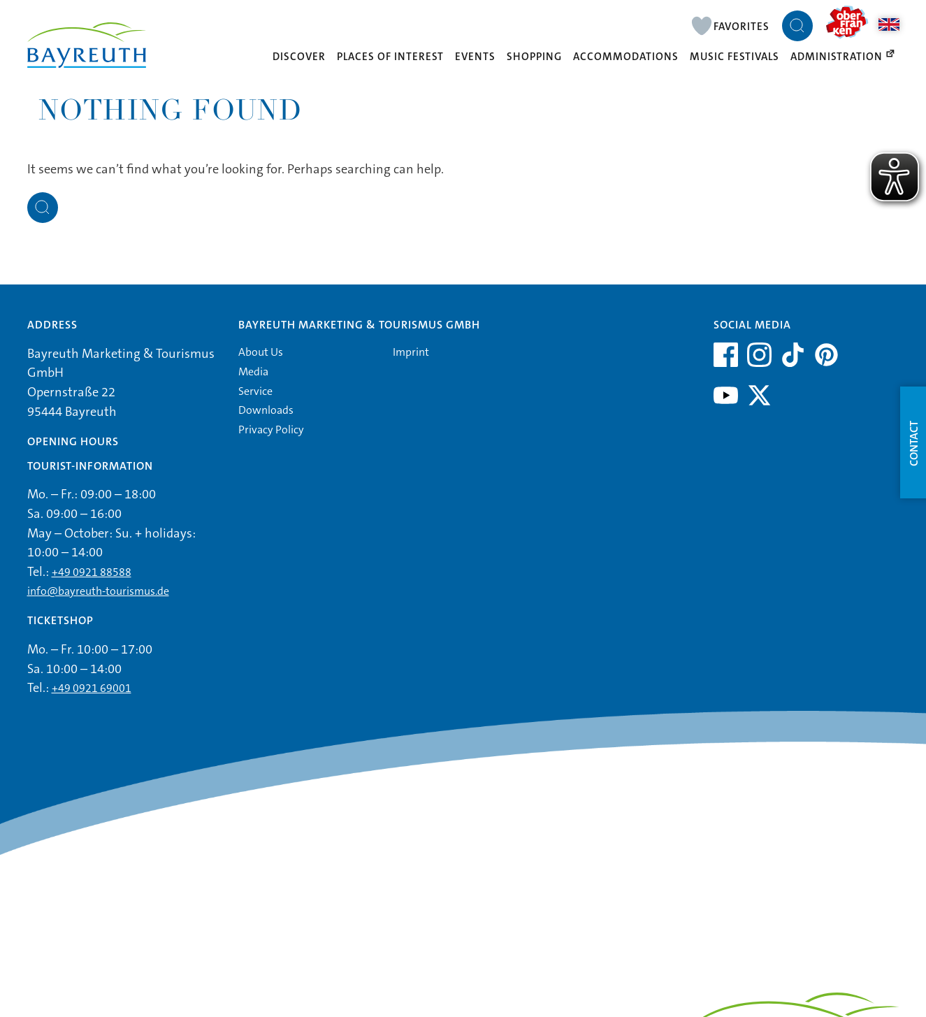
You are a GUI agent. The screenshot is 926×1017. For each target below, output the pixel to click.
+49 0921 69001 (91, 688)
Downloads (266, 410)
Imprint (411, 352)
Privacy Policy (271, 429)
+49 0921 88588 (91, 572)
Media (253, 371)
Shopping (534, 57)
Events (475, 57)
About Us (260, 352)
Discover (299, 57)
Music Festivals (734, 57)
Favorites (741, 27)
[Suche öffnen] (797, 25)
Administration (843, 57)
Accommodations (626, 57)
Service (255, 391)
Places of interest (390, 57)
